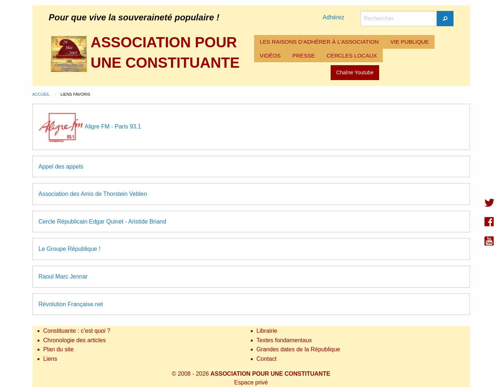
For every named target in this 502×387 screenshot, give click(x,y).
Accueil (41, 94)
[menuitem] (319, 42)
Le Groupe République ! (70, 249)
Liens (50, 359)
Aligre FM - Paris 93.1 (113, 126)
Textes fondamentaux (284, 340)
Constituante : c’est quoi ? (76, 331)
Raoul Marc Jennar (63, 276)
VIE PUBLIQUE (409, 42)
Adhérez (334, 17)
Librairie (267, 331)
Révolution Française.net (71, 304)
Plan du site (58, 349)
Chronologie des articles (74, 340)
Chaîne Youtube (354, 72)
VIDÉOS (270, 55)
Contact (267, 359)
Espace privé (251, 382)
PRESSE (303, 55)
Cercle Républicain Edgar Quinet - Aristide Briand (102, 221)
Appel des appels (61, 166)
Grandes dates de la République (298, 349)
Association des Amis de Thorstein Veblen (93, 194)
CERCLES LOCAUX (352, 55)
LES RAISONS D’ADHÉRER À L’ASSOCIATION (319, 42)
